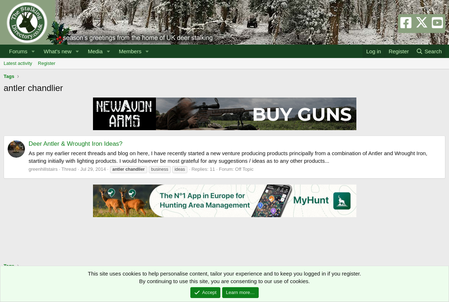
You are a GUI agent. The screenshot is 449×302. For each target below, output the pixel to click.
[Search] (428, 51)
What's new (58, 51)
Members (130, 51)
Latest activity (18, 63)
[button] (33, 51)
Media (95, 51)
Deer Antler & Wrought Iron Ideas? (76, 143)
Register (46, 63)
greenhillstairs (43, 169)
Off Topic (244, 169)
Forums (18, 51)
